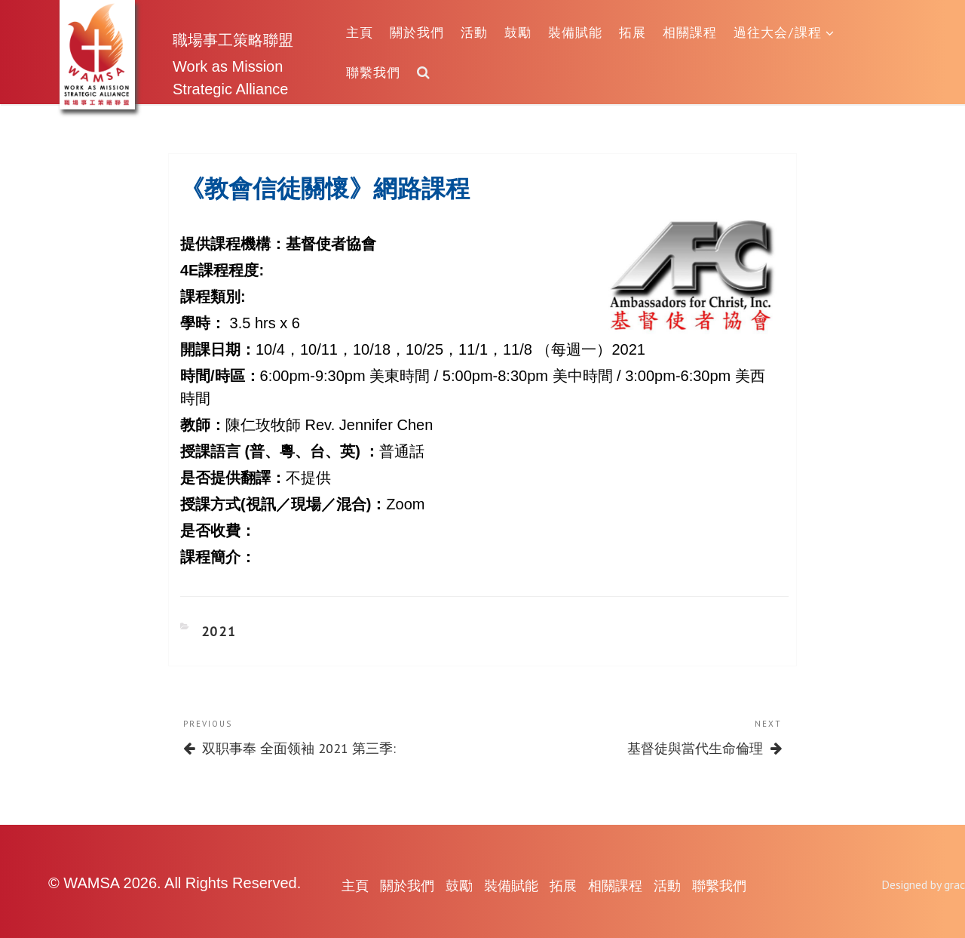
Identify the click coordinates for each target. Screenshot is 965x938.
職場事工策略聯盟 (233, 39)
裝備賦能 (575, 32)
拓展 (632, 32)
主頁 (359, 32)
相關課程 (690, 32)
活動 (474, 32)
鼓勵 (518, 32)
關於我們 (417, 32)
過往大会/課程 (784, 32)
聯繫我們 (373, 72)
